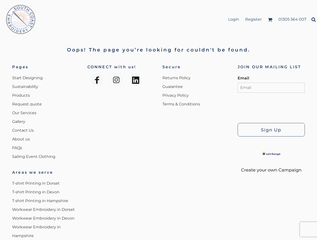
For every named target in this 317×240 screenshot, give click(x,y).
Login (233, 19)
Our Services (24, 113)
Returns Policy (176, 78)
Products (21, 95)
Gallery (18, 121)
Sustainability (25, 86)
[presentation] (274, 106)
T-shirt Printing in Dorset (36, 183)
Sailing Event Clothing (33, 156)
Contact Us (23, 130)
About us (21, 139)
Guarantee (172, 86)
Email (243, 78)
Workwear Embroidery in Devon (43, 218)
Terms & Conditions (181, 104)
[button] (270, 19)
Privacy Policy (175, 95)
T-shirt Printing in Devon (35, 192)
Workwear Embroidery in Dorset (43, 209)
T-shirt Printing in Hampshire (40, 200)
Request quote (27, 104)
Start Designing (27, 78)
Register (253, 19)
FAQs (17, 148)
